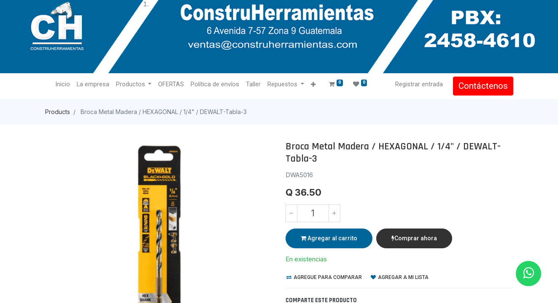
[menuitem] (62, 85)
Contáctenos (483, 86)
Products (57, 111)
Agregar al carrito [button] (329, 238)
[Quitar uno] (291, 213)
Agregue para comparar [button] (324, 277)
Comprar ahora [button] (414, 238)
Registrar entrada (419, 84)
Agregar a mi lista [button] (400, 277)
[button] (313, 85)
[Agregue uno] (334, 213)
